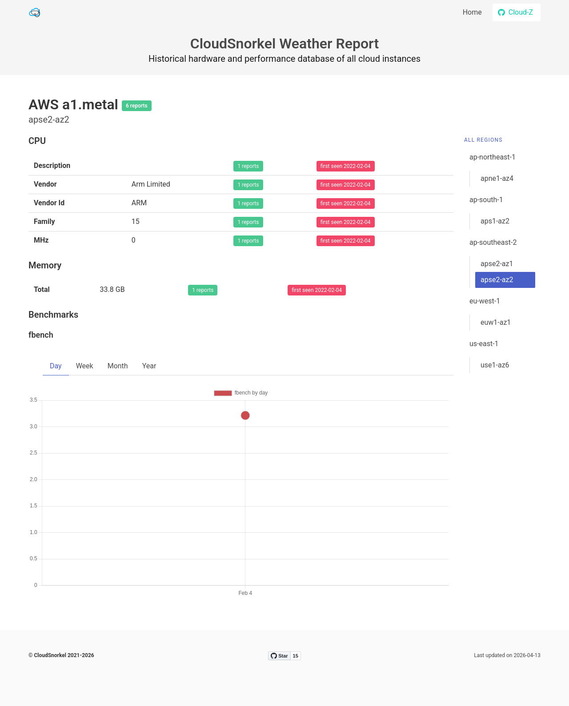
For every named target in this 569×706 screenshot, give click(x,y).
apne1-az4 (497, 178)
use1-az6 (495, 365)
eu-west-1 (484, 301)
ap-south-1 (486, 199)
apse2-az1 (497, 263)
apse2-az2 (497, 279)
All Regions (483, 140)
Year (149, 366)
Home (472, 12)
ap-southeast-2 (493, 242)
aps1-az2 (495, 221)
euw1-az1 (496, 322)
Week (84, 366)
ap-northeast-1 (492, 157)
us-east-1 (484, 343)
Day (56, 366)
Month (118, 366)
